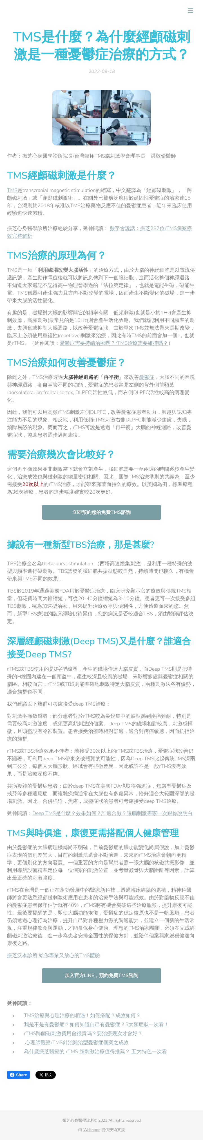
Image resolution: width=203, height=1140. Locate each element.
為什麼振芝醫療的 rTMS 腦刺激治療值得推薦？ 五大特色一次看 (95, 1051)
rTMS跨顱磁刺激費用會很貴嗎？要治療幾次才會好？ (83, 1033)
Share (18, 1075)
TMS (12, 190)
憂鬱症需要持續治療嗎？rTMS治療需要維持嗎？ (114, 343)
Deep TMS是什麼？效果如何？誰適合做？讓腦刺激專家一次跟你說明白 (112, 813)
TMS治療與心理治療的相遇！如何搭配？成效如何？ (82, 1015)
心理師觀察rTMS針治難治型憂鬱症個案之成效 (77, 1042)
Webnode (91, 1129)
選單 (190, 10)
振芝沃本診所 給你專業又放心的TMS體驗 (53, 955)
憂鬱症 (146, 377)
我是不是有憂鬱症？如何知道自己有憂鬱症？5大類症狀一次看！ (96, 1024)
